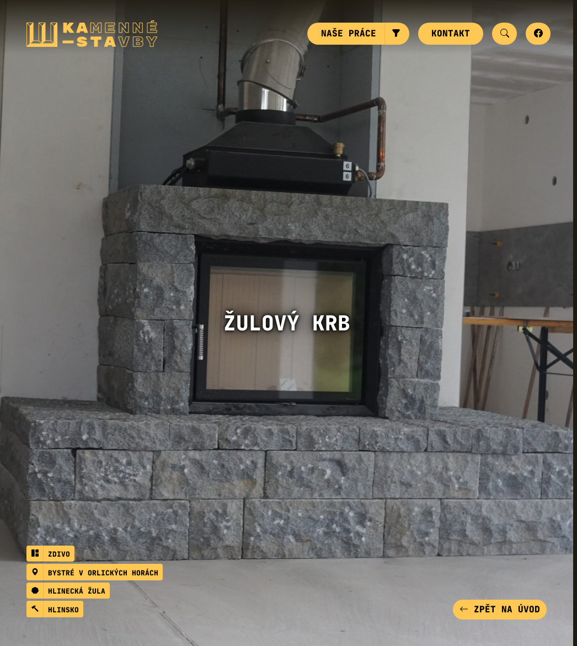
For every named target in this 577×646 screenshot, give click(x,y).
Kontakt (450, 33)
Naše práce (348, 33)
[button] (396, 34)
